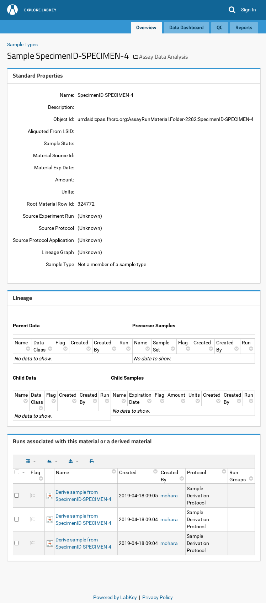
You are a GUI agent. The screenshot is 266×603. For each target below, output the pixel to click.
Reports (243, 27)
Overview (146, 27)
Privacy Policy (157, 597)
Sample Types (22, 44)
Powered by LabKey (115, 597)
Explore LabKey (40, 10)
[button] (232, 10)
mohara (169, 495)
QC (220, 27)
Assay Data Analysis (163, 56)
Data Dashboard (186, 27)
